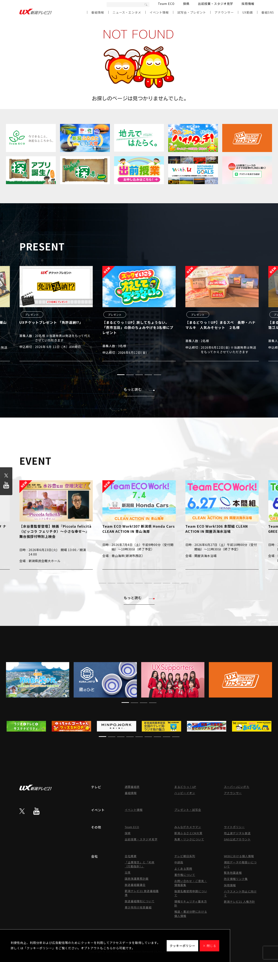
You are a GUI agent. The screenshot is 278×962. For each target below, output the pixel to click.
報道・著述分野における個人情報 (190, 913)
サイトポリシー (234, 827)
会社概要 (131, 856)
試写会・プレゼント (191, 12)
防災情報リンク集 (236, 879)
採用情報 (248, 3)
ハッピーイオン (184, 793)
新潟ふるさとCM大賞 (188, 833)
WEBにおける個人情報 (239, 856)
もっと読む (139, 389)
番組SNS (267, 12)
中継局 (178, 862)
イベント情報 (159, 12)
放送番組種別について (140, 901)
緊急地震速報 (233, 873)
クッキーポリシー (182, 946)
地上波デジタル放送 (237, 833)
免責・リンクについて (189, 839)
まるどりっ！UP (185, 787)
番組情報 (97, 12)
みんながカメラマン (187, 827)
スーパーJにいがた (236, 787)
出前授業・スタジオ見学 (215, 3)
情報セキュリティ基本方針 (190, 903)
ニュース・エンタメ (127, 12)
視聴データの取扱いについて (240, 864)
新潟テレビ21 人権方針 (239, 901)
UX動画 (247, 12)
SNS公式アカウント (237, 839)
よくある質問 (183, 869)
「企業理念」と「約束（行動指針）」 (140, 864)
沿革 (128, 872)
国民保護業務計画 (137, 879)
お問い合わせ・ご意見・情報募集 (190, 883)
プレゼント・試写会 (187, 810)
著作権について (184, 875)
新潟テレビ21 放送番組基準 (142, 893)
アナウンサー (224, 12)
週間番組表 (132, 787)
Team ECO (166, 3)
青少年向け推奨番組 (138, 907)
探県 (186, 3)
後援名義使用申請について (190, 893)
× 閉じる (209, 946)
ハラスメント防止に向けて (240, 893)
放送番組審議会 (135, 885)
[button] (121, 374)
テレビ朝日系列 (184, 856)
